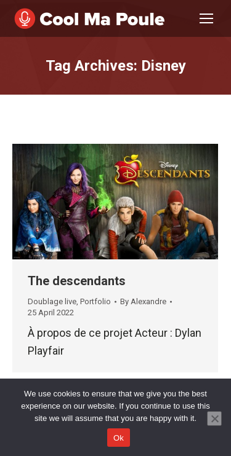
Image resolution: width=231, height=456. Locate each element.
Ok (118, 437)
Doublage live (52, 301)
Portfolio (95, 301)
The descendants (77, 280)
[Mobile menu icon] (206, 18)
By (143, 301)
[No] (214, 418)
